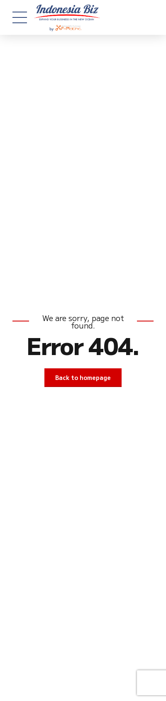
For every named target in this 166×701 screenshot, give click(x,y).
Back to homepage (83, 377)
